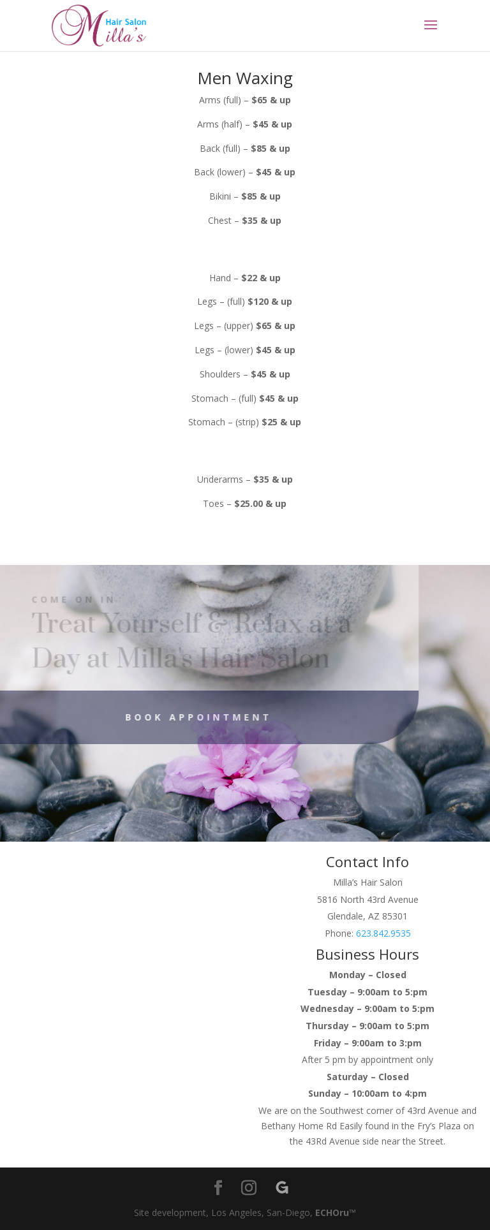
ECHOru (332, 1212)
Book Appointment (184, 717)
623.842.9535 (383, 933)
